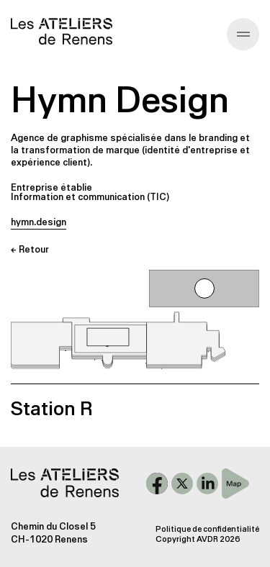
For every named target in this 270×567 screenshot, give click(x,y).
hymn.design (38, 222)
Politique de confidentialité (207, 529)
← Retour (30, 249)
